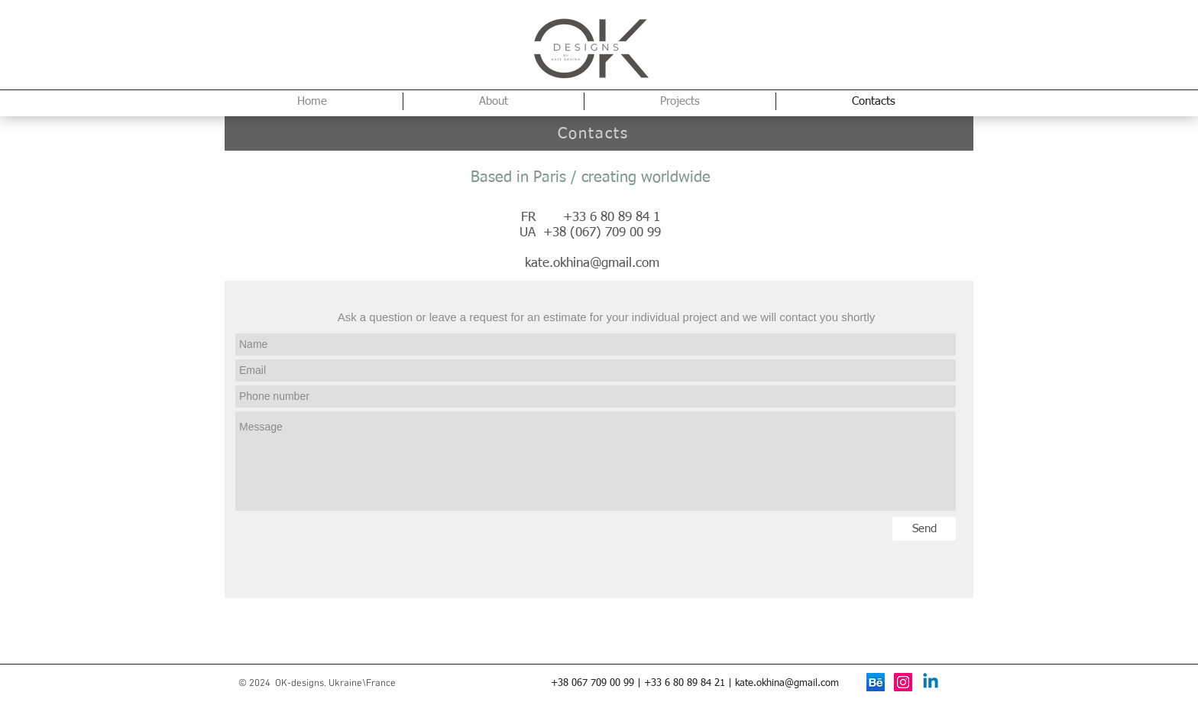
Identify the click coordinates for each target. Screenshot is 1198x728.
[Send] (924, 529)
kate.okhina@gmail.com (592, 263)
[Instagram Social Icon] (903, 682)
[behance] (875, 682)
